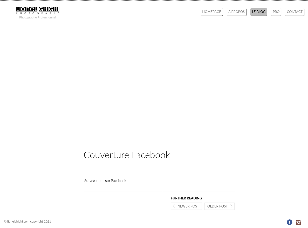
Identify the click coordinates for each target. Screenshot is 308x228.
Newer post (188, 206)
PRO (276, 12)
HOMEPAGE (211, 12)
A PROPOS (236, 12)
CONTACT (295, 12)
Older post (217, 206)
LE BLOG (258, 12)
